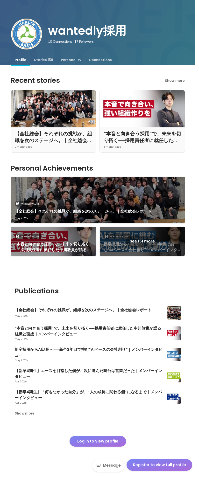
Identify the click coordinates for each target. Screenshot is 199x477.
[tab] (20, 60)
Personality (71, 59)
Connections (100, 59)
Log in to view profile (97, 441)
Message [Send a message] (108, 465)
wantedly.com (29, 204)
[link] (98, 200)
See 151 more (142, 241)
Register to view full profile (159, 465)
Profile (20, 59)
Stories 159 (43, 59)
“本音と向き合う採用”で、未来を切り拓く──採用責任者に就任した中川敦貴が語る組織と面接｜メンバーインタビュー (53, 247)
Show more (175, 80)
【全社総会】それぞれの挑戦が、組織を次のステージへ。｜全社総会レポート (83, 211)
